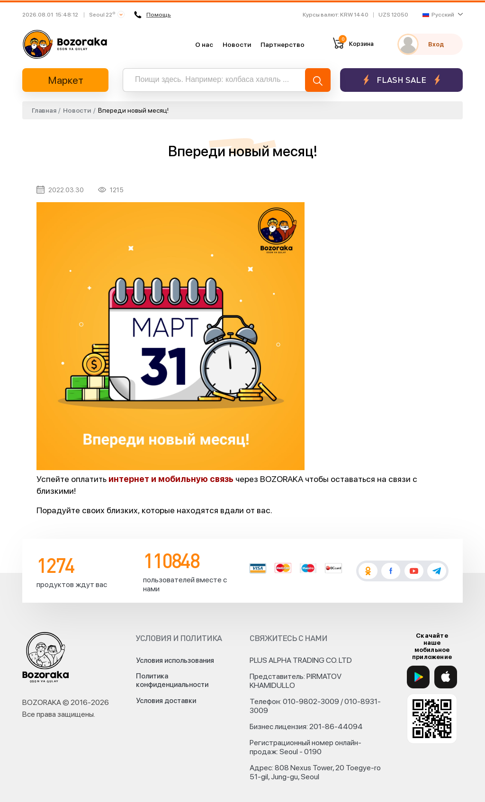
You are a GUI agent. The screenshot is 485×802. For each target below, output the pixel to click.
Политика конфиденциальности (172, 680)
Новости (237, 44)
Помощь (152, 14)
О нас (204, 44)
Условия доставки (166, 700)
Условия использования (175, 660)
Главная (44, 110)
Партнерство (282, 44)
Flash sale (401, 80)
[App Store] (445, 677)
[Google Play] (418, 677)
